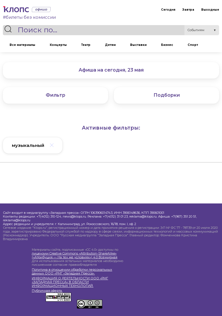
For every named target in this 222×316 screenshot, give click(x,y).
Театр (85, 45)
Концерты (58, 45)
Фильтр (55, 95)
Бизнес (167, 45)
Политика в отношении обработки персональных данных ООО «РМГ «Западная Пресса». (72, 271)
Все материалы (22, 45)
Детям (110, 45)
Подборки (166, 95)
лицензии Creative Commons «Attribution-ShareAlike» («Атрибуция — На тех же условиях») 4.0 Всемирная (74, 255)
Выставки (138, 45)
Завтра (188, 10)
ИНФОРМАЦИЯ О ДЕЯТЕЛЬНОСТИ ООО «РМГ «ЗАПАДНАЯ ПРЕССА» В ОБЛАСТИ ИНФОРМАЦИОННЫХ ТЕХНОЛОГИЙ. (70, 282)
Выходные (210, 10)
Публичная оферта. (47, 291)
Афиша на (111, 70)
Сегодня (168, 10)
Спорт (193, 45)
